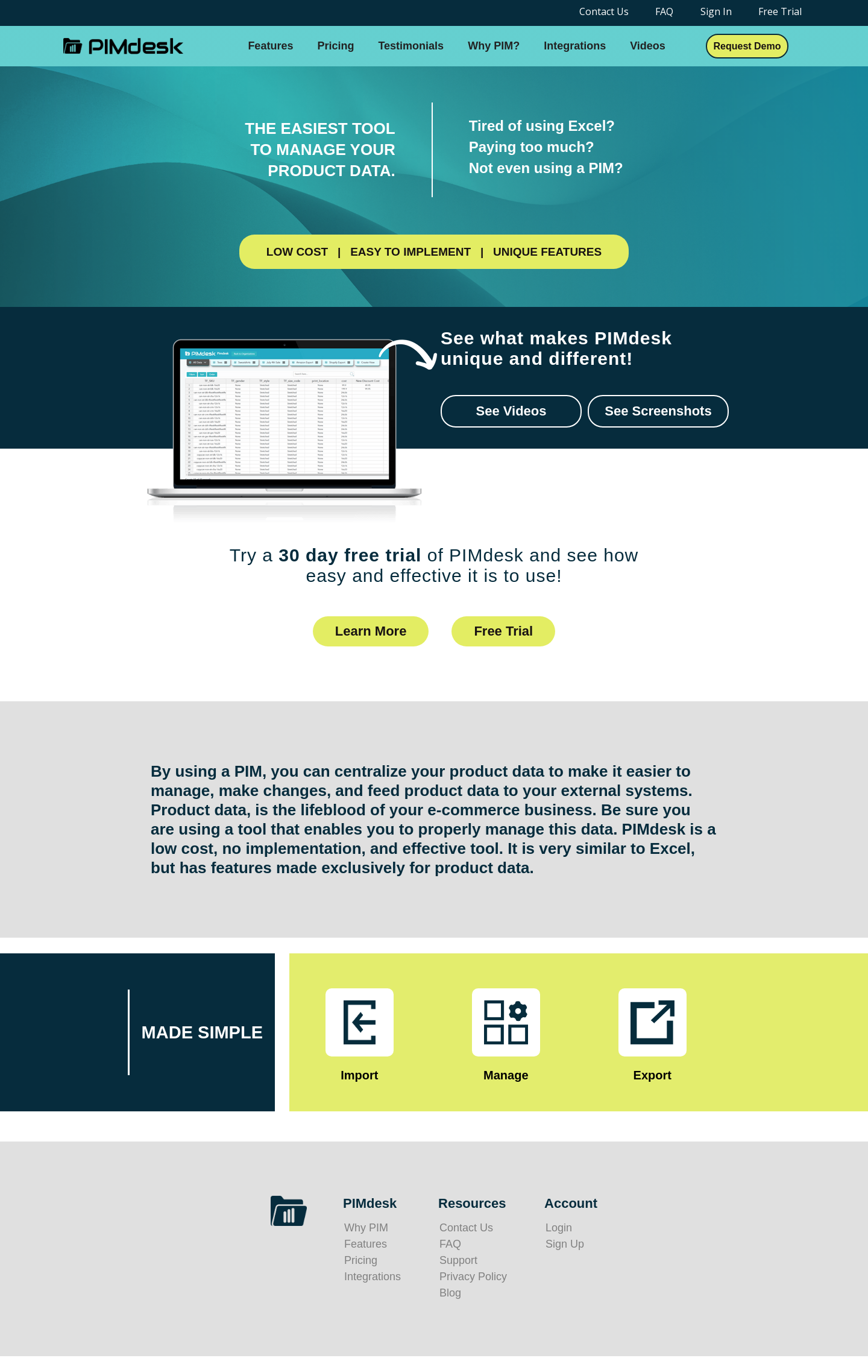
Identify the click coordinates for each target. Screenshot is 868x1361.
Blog (450, 1293)
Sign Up (565, 1244)
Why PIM (366, 1228)
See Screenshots (658, 410)
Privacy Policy (473, 1277)
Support (458, 1260)
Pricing (335, 46)
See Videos (511, 410)
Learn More (371, 631)
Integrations (575, 46)
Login (559, 1228)
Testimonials (411, 46)
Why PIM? (494, 46)
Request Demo (747, 46)
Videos (647, 46)
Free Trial (503, 631)
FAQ (450, 1244)
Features (270, 46)
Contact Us (466, 1228)
